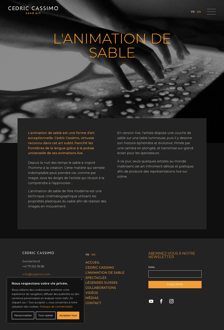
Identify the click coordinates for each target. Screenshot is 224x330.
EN (199, 12)
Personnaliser (23, 315)
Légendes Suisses (101, 283)
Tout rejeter (45, 315)
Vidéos (91, 293)
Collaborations (100, 288)
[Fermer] (81, 279)
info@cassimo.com (36, 274)
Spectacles (95, 278)
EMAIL (151, 267)
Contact (93, 303)
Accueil (92, 262)
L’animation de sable (104, 273)
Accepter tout (68, 315)
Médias (92, 298)
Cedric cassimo (99, 268)
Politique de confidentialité (56, 306)
